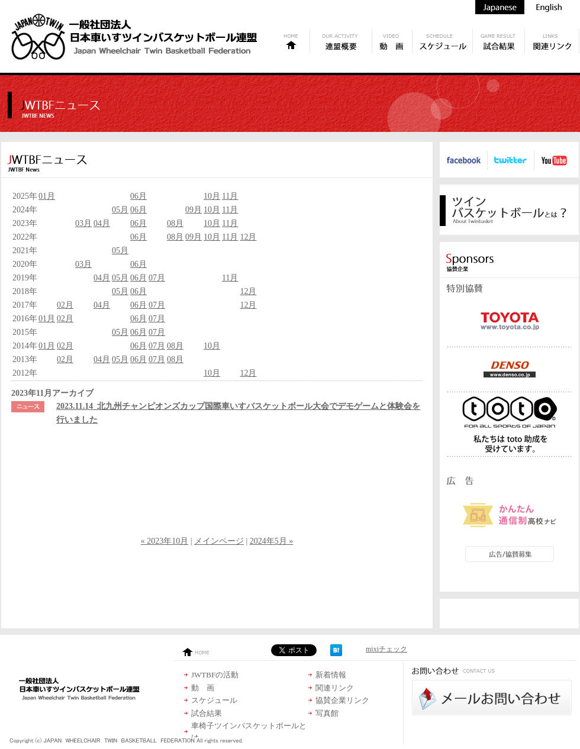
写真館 (327, 713)
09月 (193, 209)
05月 (120, 209)
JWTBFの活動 (215, 674)
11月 (230, 196)
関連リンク (334, 687)
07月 (157, 277)
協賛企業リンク (342, 700)
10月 (212, 196)
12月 (248, 237)
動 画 (202, 687)
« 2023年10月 (165, 541)
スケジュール (214, 700)
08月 (175, 223)
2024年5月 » (272, 541)
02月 (65, 305)
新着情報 (330, 674)
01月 (46, 196)
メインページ (219, 541)
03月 (83, 223)
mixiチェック (386, 649)
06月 (138, 196)
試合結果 (206, 713)
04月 (102, 223)
